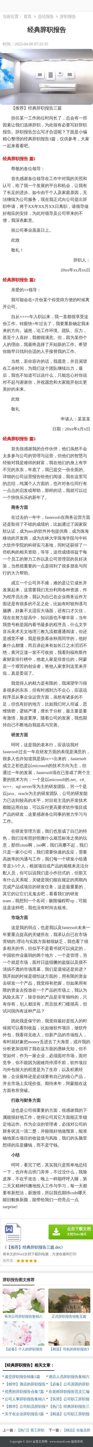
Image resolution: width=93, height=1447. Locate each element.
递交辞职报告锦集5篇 (22, 1377)
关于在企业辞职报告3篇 (24, 1414)
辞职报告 (68, 17)
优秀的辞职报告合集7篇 (24, 1392)
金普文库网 (39, 1441)
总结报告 (46, 17)
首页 (27, 17)
